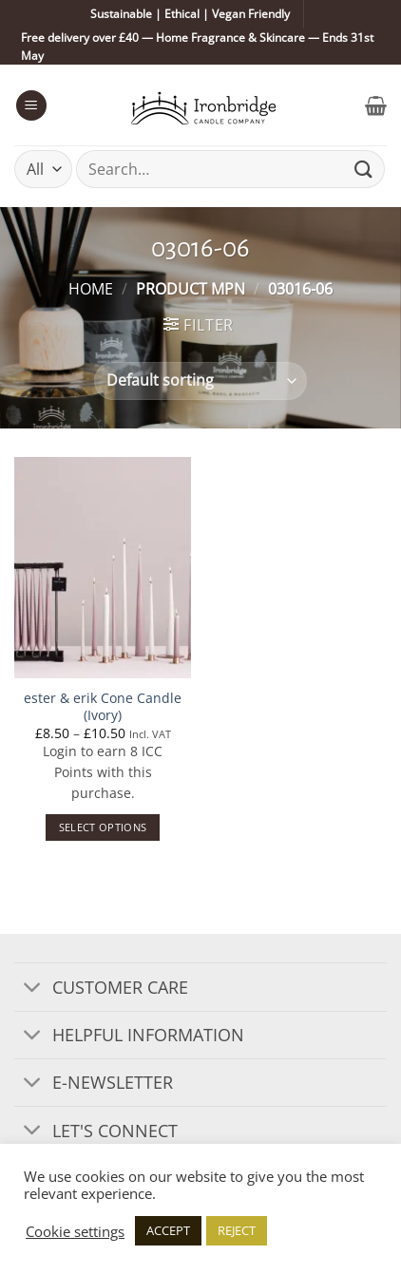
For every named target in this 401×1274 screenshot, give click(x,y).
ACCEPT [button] (168, 1230)
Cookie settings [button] (75, 1231)
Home (90, 288)
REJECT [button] (237, 1230)
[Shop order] (200, 381)
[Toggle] (32, 988)
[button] (31, 106)
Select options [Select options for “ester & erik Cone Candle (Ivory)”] (103, 827)
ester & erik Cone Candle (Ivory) (102, 706)
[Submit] (364, 169)
